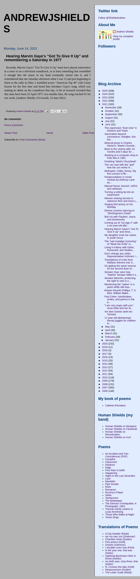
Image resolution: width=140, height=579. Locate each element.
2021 (105, 104)
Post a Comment (13, 125)
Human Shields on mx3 (118, 437)
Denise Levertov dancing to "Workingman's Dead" (119, 212)
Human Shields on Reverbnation (115, 433)
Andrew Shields (125, 31)
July (107, 121)
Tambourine (111, 498)
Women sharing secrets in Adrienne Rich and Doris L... (121, 199)
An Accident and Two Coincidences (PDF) (116, 455)
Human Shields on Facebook (121, 429)
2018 (105, 350)
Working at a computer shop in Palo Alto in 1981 (121, 156)
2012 (105, 370)
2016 (105, 357)
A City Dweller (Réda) (117, 533)
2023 (105, 97)
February (110, 336)
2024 (105, 94)
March (109, 333)
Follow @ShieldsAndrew (111, 17)
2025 (105, 90)
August (109, 117)
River (108, 486)
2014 (105, 363)
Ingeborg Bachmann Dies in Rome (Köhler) (120, 557)
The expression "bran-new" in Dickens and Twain (120, 129)
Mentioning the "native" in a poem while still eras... (119, 285)
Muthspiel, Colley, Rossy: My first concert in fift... (120, 172)
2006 (105, 391)
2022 (105, 100)
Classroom (111, 462)
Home (49, 133)
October (110, 111)
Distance (110, 464)
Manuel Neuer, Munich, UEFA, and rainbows (121, 187)
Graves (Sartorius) (115, 544)
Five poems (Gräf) (115, 542)
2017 (105, 353)
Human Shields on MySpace (120, 426)
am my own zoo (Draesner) (120, 536)
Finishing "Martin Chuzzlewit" (120, 161)
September (111, 114)
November (111, 107)
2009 (105, 380)
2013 (105, 367)
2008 (105, 384)
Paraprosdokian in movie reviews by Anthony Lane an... (119, 180)
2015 (105, 360)
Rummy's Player (114, 492)
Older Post (88, 133)
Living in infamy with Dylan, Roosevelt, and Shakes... (119, 248)
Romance (110, 489)
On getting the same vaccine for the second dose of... (120, 267)
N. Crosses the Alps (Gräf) (119, 567)
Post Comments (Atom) (32, 139)
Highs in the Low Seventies (120, 475)
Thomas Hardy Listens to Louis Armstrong (119, 510)
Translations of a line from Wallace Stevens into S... (119, 261)
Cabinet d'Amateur (115, 405)
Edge (108, 467)
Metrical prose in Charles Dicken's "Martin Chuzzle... (120, 144)
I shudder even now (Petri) (119, 547)
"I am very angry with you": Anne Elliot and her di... (119, 307)
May (108, 326)
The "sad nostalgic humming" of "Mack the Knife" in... (120, 242)
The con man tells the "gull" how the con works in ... (119, 166)
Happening (111, 473)
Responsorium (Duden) (118, 569)
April (108, 330)
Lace (108, 478)
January (110, 340)
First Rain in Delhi (115, 470)
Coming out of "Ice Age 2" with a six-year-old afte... (121, 224)
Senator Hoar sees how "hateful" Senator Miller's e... (121, 273)
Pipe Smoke (111, 484)
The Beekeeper (113, 500)
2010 (105, 377)
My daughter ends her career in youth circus (120, 236)
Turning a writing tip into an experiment (119, 193)
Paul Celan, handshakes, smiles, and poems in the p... (119, 299)
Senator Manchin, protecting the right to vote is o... (119, 279)
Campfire (110, 459)
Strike (108, 495)
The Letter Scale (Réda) (118, 572)
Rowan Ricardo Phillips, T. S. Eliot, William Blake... (120, 292)
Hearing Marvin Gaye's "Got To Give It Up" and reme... (121, 230)
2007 (105, 387)
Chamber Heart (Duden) (118, 539)
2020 (105, 343)
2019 (105, 347)
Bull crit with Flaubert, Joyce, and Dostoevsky (120, 218)
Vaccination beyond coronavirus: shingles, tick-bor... (120, 137)
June (108, 124)
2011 (105, 374)
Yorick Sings (112, 517)
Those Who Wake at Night (119, 514)
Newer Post (10, 133)
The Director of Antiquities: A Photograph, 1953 (120, 505)
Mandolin (110, 481)
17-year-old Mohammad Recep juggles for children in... (120, 320)
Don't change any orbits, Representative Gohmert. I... (121, 255)
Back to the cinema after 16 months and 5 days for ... (119, 150)
